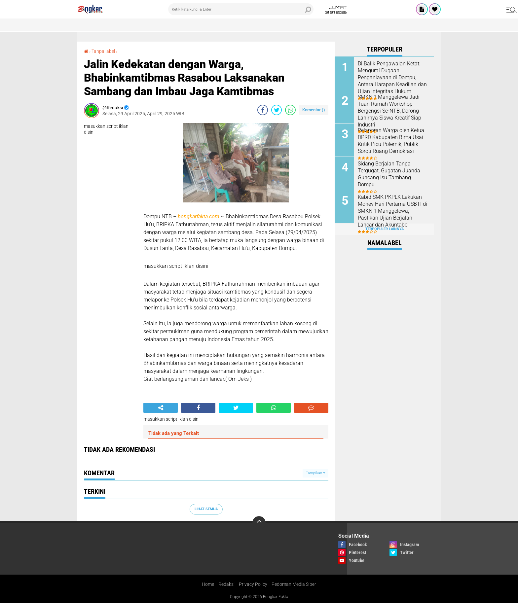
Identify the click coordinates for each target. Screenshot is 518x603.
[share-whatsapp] (290, 110)
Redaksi (226, 584)
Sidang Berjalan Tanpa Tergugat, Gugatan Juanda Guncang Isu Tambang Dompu (389, 173)
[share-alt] (160, 408)
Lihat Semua (206, 509)
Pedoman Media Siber (294, 584)
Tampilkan (315, 473)
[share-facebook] (262, 110)
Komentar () (313, 109)
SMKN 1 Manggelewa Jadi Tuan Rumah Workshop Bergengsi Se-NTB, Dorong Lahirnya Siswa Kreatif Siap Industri (390, 110)
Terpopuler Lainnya (384, 229)
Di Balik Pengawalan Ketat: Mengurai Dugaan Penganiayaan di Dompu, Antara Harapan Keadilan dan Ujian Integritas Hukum (392, 77)
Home (208, 584)
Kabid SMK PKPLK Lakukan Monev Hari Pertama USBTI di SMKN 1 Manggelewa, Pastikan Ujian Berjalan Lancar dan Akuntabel (392, 210)
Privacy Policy (253, 584)
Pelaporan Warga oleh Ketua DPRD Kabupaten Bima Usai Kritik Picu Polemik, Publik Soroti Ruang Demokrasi (391, 140)
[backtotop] (259, 522)
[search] (241, 9)
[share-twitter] (276, 110)
